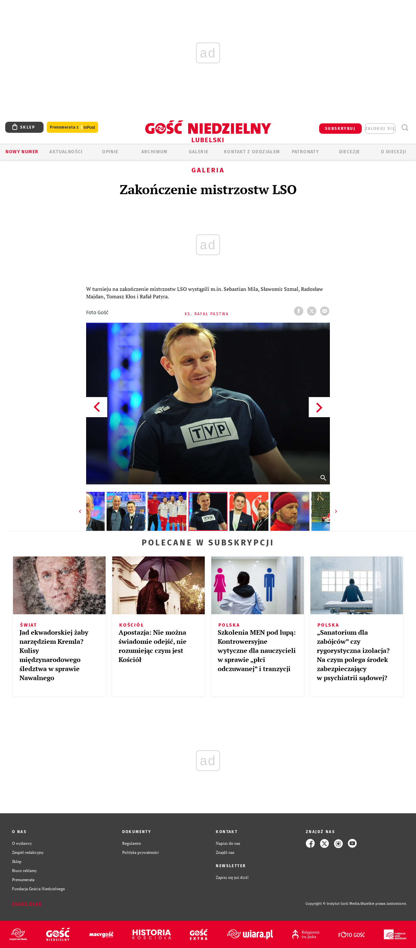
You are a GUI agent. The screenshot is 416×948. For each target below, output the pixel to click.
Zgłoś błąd (27, 904)
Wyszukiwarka (405, 128)
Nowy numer (22, 152)
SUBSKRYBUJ (340, 128)
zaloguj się (380, 128)
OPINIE (110, 152)
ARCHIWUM (154, 152)
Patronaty (305, 152)
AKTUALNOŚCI (66, 152)
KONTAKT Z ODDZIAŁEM (252, 152)
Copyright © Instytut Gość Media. (333, 904)
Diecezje (349, 152)
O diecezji (393, 152)
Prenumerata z (72, 127)
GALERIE (199, 152)
